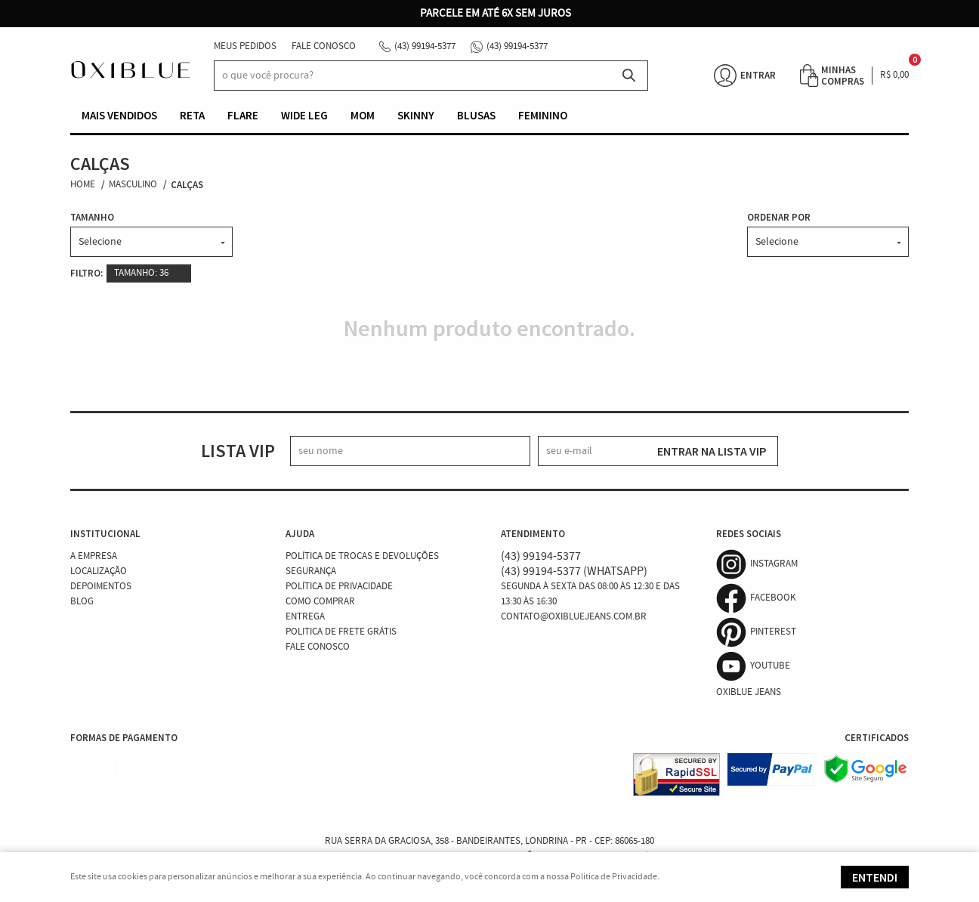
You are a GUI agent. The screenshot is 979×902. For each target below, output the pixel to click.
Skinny (415, 115)
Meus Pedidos (245, 46)
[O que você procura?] (629, 75)
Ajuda (300, 533)
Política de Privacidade (339, 586)
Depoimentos (100, 586)
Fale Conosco (324, 46)
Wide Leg (304, 115)
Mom (363, 115)
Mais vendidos (119, 115)
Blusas (476, 115)
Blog (82, 601)
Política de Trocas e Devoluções (362, 556)
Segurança (311, 571)
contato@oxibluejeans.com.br (574, 616)
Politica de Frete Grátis (341, 632)
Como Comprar (320, 601)
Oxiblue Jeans (748, 692)
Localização (98, 571)
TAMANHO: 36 (141, 273)
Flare (242, 115)
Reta (192, 115)
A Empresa (93, 556)
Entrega (305, 616)
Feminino (542, 115)
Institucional (105, 533)
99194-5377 (425, 46)
